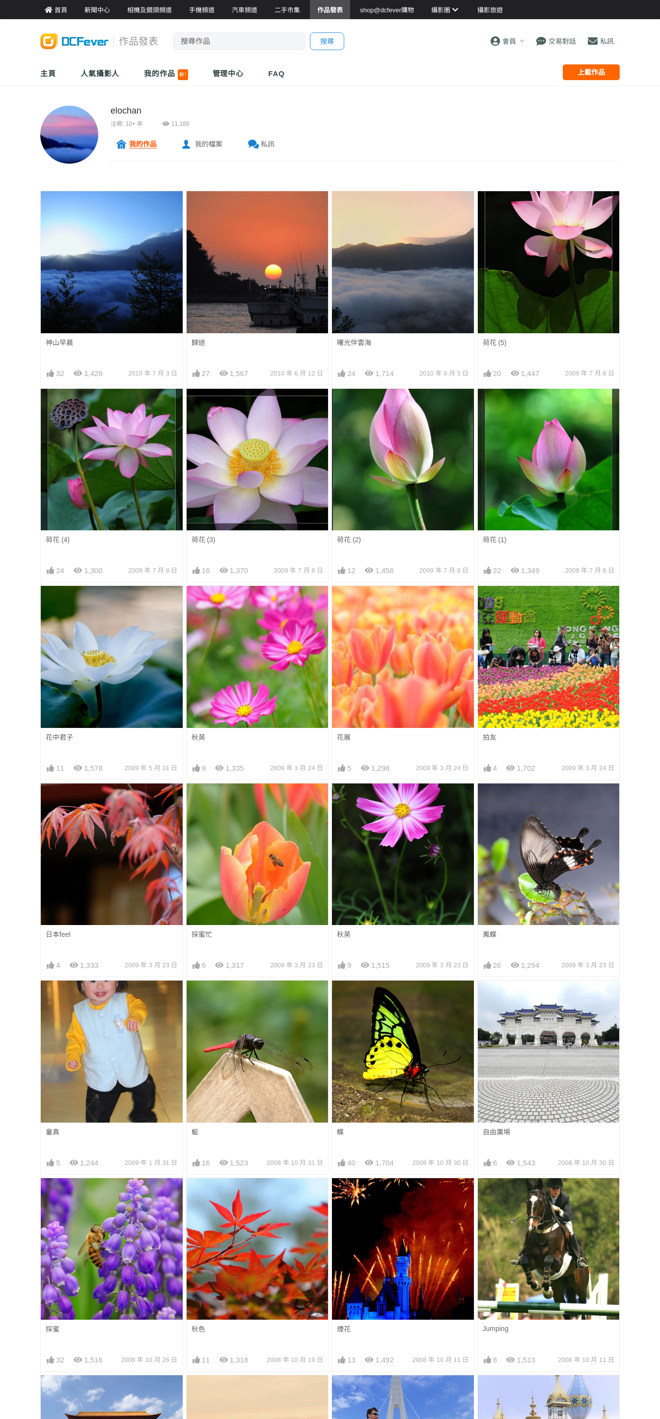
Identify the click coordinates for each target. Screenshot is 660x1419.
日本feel (58, 934)
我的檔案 (208, 144)
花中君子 (59, 737)
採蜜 (52, 1329)
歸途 (198, 343)
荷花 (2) (349, 540)
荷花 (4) (58, 540)
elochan (125, 111)
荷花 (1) (495, 540)
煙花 (344, 1329)
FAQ (276, 73)
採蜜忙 (202, 934)
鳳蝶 (489, 934)
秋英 (198, 737)
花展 (344, 737)
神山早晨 (59, 343)
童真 (52, 1132)
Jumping (496, 1328)
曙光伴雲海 (354, 343)
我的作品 (166, 74)
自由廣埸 (496, 1132)
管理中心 (228, 73)
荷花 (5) (495, 343)
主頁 (48, 73)
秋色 (198, 1329)
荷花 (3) (204, 540)
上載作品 (591, 72)
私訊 (268, 144)
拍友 (489, 737)
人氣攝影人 (100, 73)
